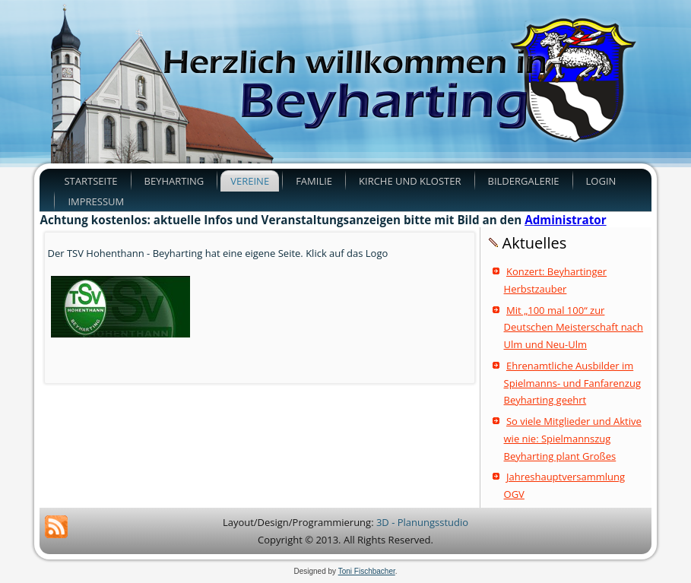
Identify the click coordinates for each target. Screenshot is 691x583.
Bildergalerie (523, 181)
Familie (314, 181)
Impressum (96, 201)
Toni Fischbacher (366, 571)
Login (601, 181)
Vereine (249, 181)
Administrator (565, 219)
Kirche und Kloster (410, 181)
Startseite (90, 181)
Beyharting (174, 181)
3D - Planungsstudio (422, 522)
